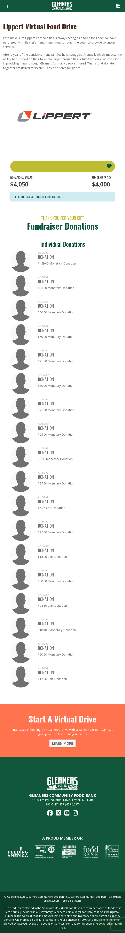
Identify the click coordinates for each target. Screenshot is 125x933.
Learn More (62, 743)
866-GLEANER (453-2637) (62, 804)
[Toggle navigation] (6, 6)
